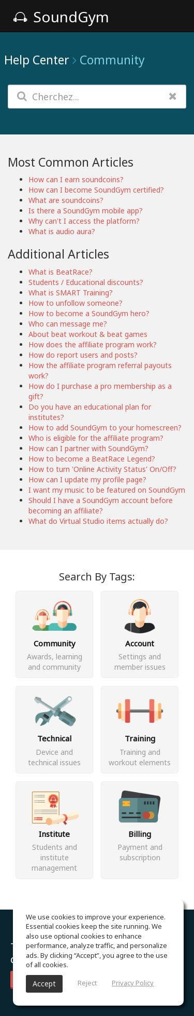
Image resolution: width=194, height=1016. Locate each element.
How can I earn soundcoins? (76, 179)
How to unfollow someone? (75, 303)
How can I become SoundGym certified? (96, 190)
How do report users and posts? (83, 355)
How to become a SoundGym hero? (89, 313)
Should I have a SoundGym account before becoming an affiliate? (100, 505)
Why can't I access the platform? (84, 221)
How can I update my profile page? (87, 479)
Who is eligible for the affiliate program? (95, 438)
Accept (44, 983)
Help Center (36, 59)
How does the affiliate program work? (92, 344)
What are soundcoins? (65, 200)
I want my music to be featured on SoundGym (106, 490)
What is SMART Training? (70, 292)
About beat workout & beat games (87, 334)
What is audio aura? (61, 231)
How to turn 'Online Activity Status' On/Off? (102, 469)
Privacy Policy (133, 982)
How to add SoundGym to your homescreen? (105, 427)
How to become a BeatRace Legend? (91, 459)
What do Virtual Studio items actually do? (98, 521)
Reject (87, 982)
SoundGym (61, 16)
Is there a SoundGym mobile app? (85, 210)
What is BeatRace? (60, 272)
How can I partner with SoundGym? (88, 448)
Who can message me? (67, 324)
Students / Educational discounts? (85, 282)
